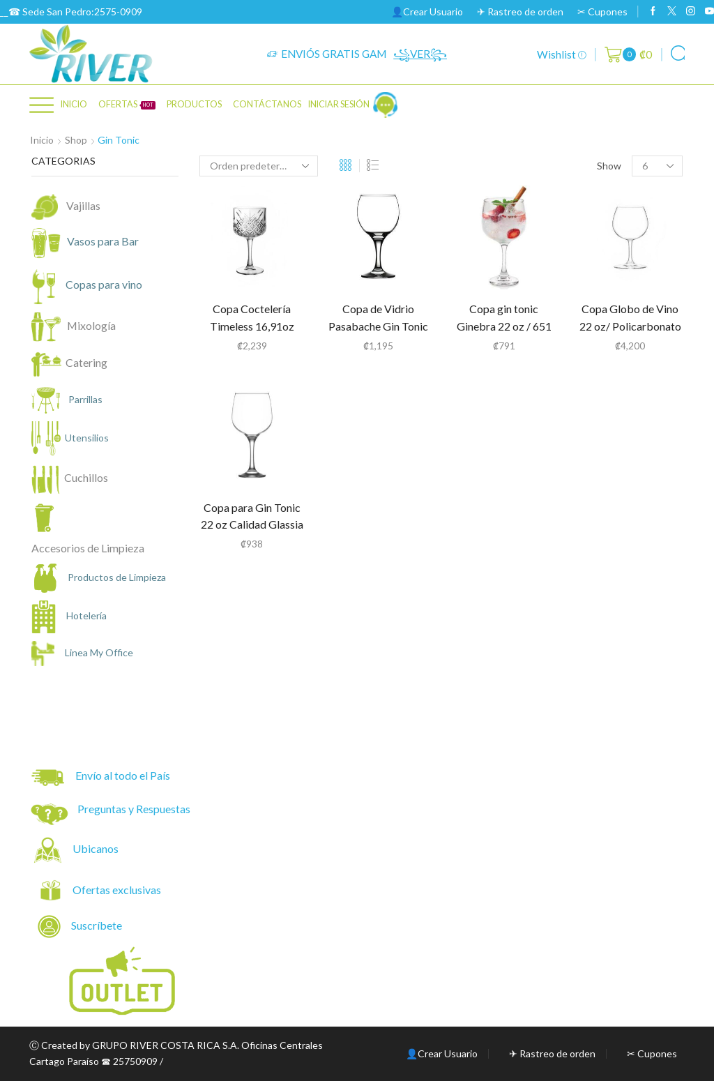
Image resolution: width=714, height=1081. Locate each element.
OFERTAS (126, 104)
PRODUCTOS (194, 104)
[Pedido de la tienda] (258, 166)
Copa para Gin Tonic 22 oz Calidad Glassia (252, 516)
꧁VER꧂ (420, 53)
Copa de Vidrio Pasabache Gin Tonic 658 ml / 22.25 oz (378, 325)
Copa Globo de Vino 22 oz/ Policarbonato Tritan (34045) (630, 325)
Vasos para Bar (93, 243)
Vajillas (83, 205)
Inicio (74, 104)
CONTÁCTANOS (267, 104)
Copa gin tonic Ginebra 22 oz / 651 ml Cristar (504, 325)
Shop (76, 140)
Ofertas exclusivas (118, 889)
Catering (86, 362)
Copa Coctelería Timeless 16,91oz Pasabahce (252, 325)
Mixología (89, 325)
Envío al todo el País (100, 777)
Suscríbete (81, 926)
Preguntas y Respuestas (133, 808)
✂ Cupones (602, 11)
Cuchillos (86, 477)
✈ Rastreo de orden (520, 11)
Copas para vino (94, 285)
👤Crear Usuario (427, 11)
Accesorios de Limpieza (87, 547)
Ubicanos (97, 848)
